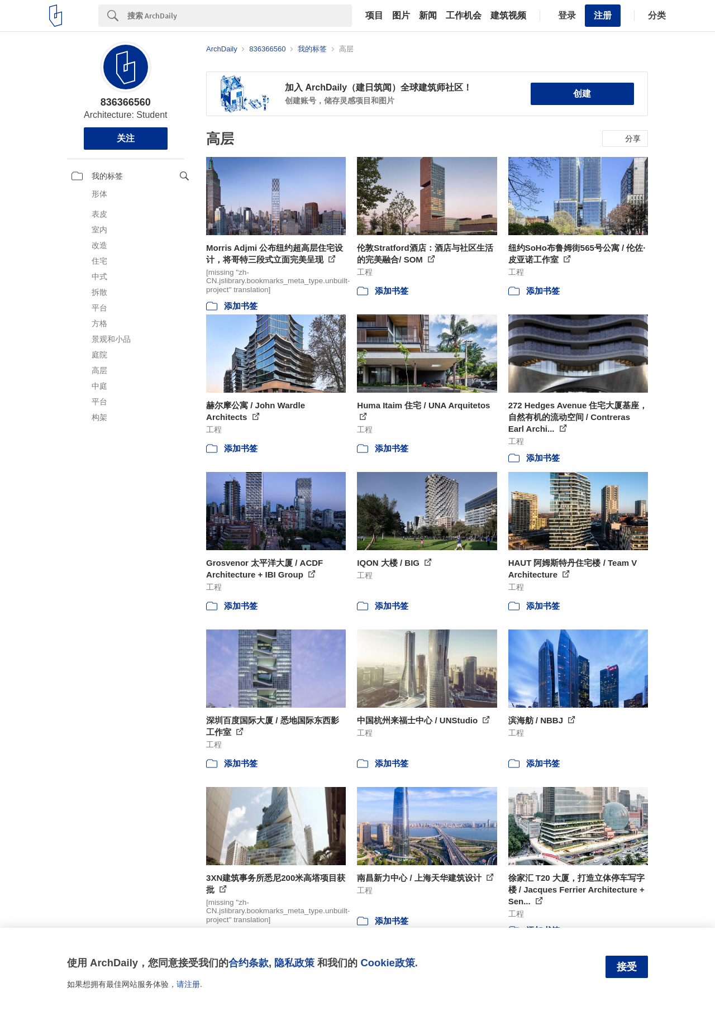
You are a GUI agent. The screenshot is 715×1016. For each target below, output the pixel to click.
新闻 (428, 15)
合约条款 (248, 963)
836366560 (126, 102)
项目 (374, 15)
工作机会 (464, 15)
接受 (627, 966)
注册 (603, 15)
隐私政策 (294, 963)
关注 (126, 138)
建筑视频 (508, 15)
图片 (401, 15)
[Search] (239, 15)
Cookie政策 (387, 963)
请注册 (188, 984)
